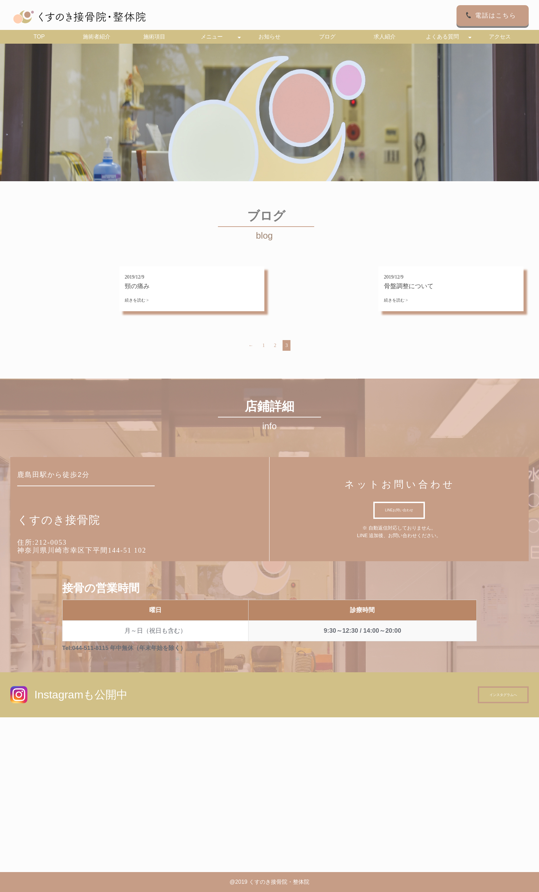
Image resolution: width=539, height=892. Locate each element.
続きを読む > (137, 300)
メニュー (212, 37)
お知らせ (269, 37)
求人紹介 (385, 37)
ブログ (327, 37)
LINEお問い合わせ (399, 510)
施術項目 (154, 37)
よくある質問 (442, 37)
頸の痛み (137, 286)
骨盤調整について (408, 286)
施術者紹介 (96, 37)
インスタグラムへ (503, 695)
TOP (39, 37)
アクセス (500, 37)
